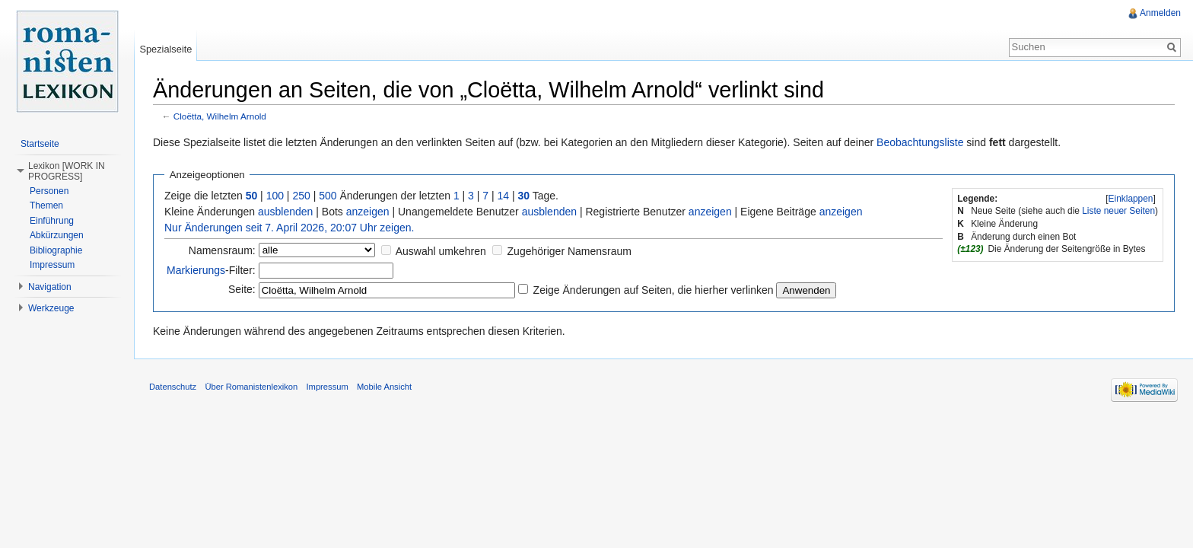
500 (327, 196)
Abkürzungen (57, 235)
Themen (46, 205)
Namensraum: (222, 250)
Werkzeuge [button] (51, 308)
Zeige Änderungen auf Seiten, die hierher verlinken (653, 290)
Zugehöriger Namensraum (569, 251)
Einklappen (1131, 198)
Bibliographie (56, 250)
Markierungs (196, 270)
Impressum (52, 265)
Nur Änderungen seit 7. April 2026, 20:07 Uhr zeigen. (289, 227)
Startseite (40, 144)
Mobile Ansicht (384, 386)
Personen (49, 191)
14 (504, 196)
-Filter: (211, 270)
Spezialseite (165, 49)
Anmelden (1160, 13)
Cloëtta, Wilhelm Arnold (219, 116)
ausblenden (285, 212)
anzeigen (368, 212)
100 (275, 196)
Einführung (52, 220)
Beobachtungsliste (919, 142)
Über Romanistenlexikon (251, 386)
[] (1130, 198)
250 (301, 196)
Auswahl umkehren (441, 251)
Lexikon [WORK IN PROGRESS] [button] (66, 171)
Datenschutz (172, 386)
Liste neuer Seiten (1118, 211)
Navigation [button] (50, 287)
